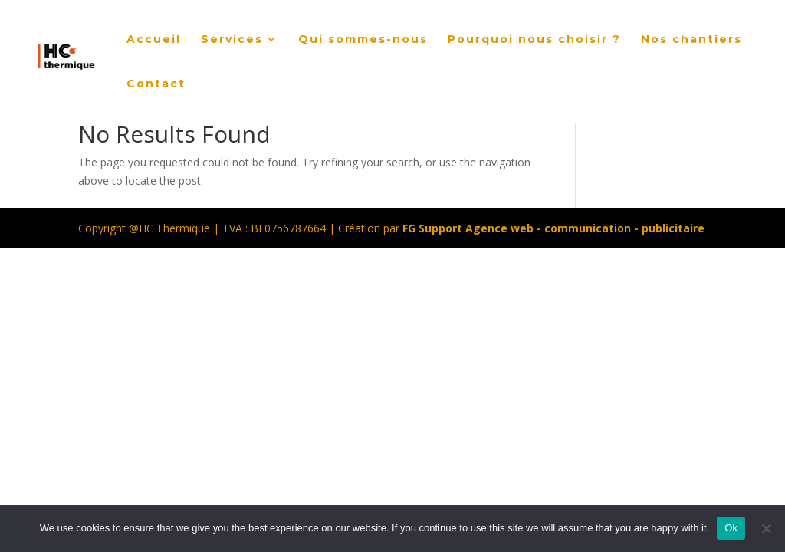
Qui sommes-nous (363, 40)
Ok (730, 528)
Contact (156, 84)
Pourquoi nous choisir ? (534, 40)
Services (232, 40)
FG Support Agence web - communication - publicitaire (553, 228)
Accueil (153, 40)
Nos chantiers (691, 40)
